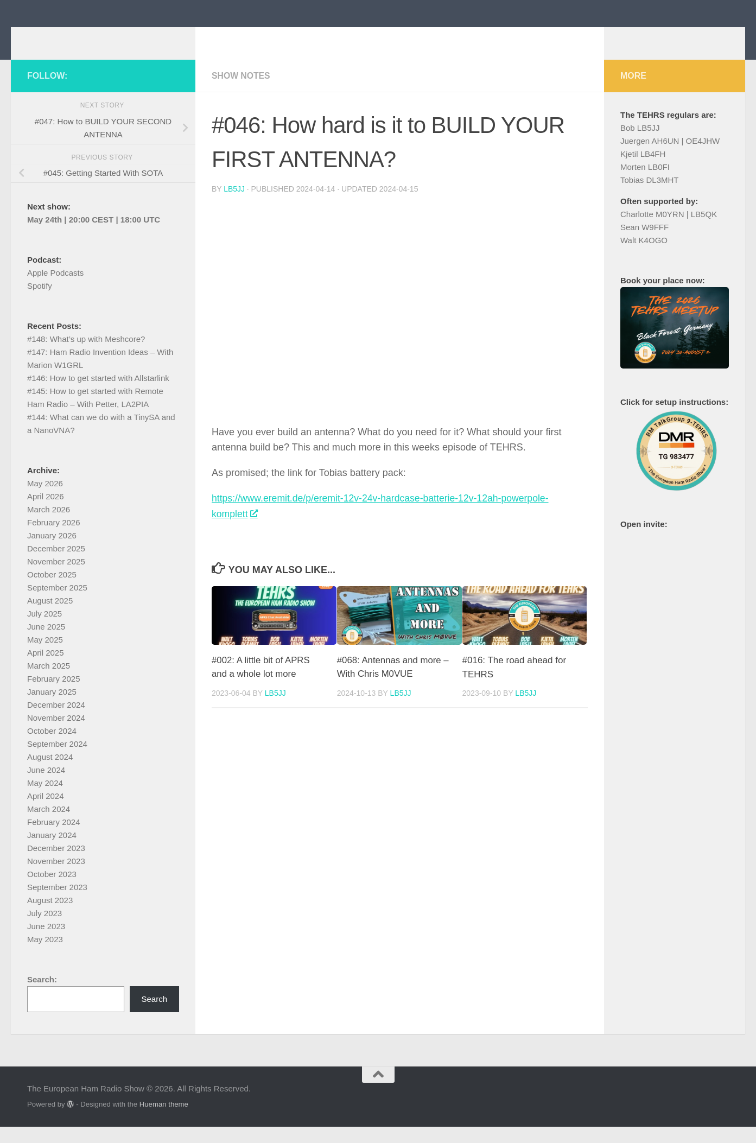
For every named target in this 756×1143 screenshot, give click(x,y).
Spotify (39, 302)
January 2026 (52, 551)
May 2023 (45, 955)
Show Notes (241, 92)
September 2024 (57, 760)
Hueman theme (163, 1120)
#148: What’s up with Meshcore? (86, 355)
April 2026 (45, 512)
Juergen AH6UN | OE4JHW (670, 157)
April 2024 (45, 812)
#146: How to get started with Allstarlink (98, 394)
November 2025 (56, 577)
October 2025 (52, 590)
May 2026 (45, 499)
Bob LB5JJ (640, 144)
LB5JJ (234, 205)
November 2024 (56, 734)
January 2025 (52, 708)
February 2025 (53, 695)
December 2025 (56, 564)
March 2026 (48, 525)
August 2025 (50, 616)
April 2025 (45, 669)
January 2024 (52, 851)
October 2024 (52, 747)
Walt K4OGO (644, 256)
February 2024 (53, 838)
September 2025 (57, 603)
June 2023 (46, 942)
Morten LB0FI (645, 183)
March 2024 (48, 825)
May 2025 (45, 656)
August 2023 (50, 916)
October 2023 (52, 890)
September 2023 (57, 903)
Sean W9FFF (644, 243)
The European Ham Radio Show (195, 37)
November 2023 (56, 877)
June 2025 (46, 642)
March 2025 (48, 682)
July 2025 (44, 629)
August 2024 (50, 773)
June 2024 (46, 786)
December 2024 (56, 721)
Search (154, 1015)
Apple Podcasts (55, 289)
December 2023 (56, 864)
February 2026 (53, 538)
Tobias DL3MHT (649, 196)
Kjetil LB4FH (642, 170)
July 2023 (44, 929)
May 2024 (45, 799)
